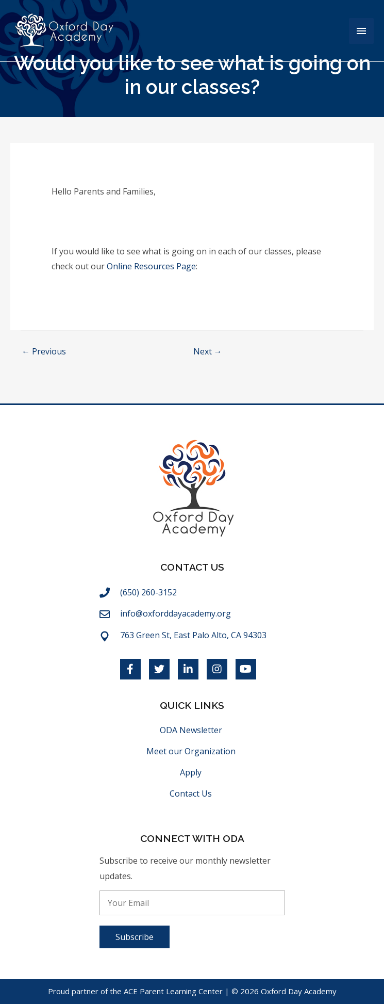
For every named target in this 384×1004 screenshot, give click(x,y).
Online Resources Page (151, 266)
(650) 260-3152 (148, 592)
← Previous (44, 351)
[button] (134, 937)
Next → (207, 351)
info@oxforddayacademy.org (175, 613)
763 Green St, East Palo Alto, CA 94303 (193, 635)
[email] (192, 902)
